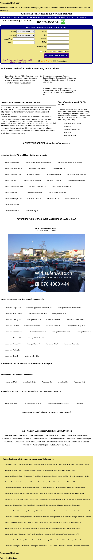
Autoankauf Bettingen (10, 3)
